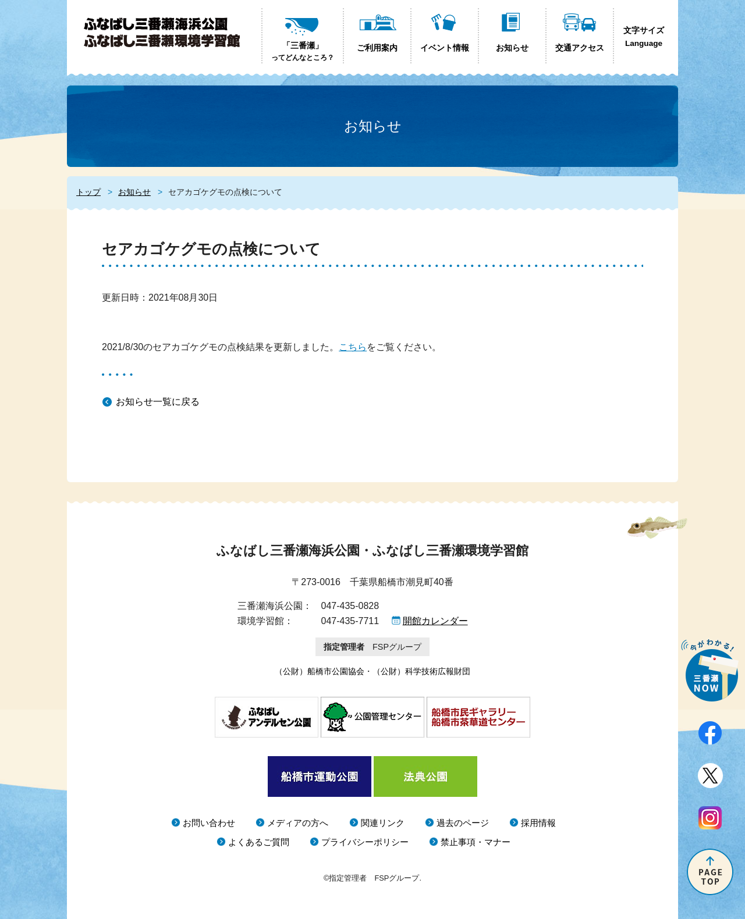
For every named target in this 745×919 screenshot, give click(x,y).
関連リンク (383, 823)
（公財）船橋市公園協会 (319, 671)
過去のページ (463, 823)
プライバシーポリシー (365, 842)
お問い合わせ (209, 823)
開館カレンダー (435, 621)
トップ (88, 192)
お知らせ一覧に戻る (158, 402)
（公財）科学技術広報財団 (421, 671)
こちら (353, 347)
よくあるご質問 (258, 842)
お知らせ (134, 192)
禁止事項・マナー (475, 842)
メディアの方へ (297, 823)
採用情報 (538, 823)
